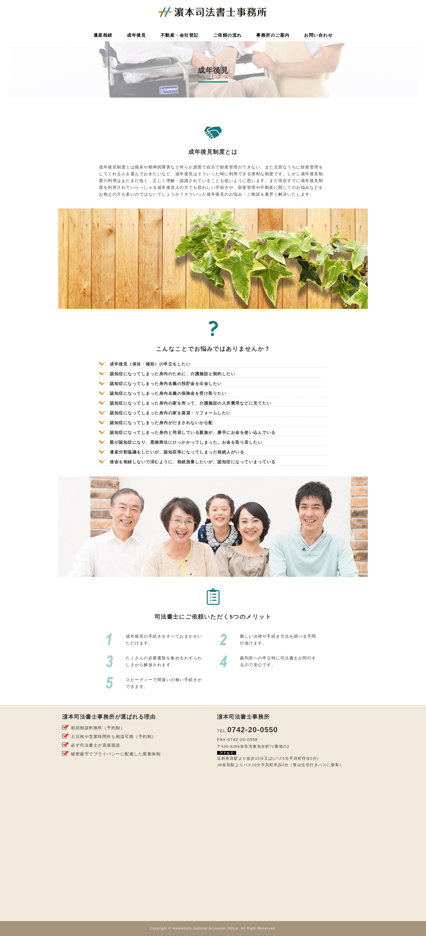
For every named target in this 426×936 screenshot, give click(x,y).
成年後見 (136, 35)
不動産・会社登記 (180, 35)
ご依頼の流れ (227, 35)
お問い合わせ (318, 35)
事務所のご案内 (273, 35)
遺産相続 (102, 35)
